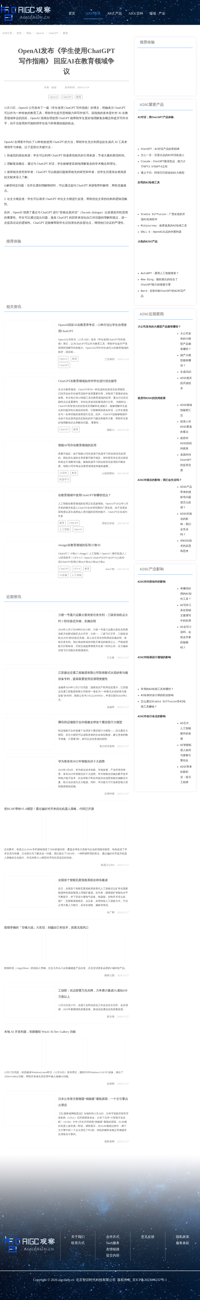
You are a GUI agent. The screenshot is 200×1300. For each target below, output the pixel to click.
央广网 (110, 912)
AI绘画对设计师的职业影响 (157, 695)
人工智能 (64, 529)
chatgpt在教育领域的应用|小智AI (79, 545)
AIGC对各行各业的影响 (152, 716)
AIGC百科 (136, 13)
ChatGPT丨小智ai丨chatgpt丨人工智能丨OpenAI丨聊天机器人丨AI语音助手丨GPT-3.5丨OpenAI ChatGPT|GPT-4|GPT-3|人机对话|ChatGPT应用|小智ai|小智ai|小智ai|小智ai (92, 557)
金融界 (110, 707)
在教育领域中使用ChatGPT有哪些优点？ (84, 495)
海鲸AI (110, 429)
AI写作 (63, 473)
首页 (72, 13)
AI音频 (63, 575)
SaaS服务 (112, 1243)
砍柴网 (110, 1083)
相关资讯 (13, 307)
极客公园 (109, 975)
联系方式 (78, 1243)
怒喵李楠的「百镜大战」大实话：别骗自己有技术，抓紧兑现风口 (46, 927)
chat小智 (109, 569)
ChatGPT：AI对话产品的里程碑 (160, 149)
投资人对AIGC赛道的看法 (186, 427)
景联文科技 (108, 523)
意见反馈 (147, 1236)
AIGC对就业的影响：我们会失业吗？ (160, 480)
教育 (65, 33)
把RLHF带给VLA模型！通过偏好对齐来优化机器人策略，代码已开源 (49, 808)
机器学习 (64, 479)
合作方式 (112, 1236)
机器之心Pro (107, 864)
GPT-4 (76, 568)
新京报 (110, 1016)
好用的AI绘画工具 (149, 182)
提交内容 (112, 1255)
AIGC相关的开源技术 (186, 383)
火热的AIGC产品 (148, 241)
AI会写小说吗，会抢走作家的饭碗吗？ (185, 637)
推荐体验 (13, 241)
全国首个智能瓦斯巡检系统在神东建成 (83, 880)
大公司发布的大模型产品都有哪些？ (159, 326)
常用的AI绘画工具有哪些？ (157, 689)
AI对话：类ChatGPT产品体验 (156, 117)
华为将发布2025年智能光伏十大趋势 (81, 761)
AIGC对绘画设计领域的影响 (154, 657)
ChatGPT (53, 33)
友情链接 (112, 1249)
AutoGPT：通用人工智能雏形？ (160, 273)
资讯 (28, 33)
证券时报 (109, 793)
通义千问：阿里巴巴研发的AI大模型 (162, 172)
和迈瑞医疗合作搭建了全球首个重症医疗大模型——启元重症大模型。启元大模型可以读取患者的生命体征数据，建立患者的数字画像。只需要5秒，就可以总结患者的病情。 (93, 734)
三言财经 (110, 359)
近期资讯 (13, 597)
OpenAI (40, 33)
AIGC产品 (114, 13)
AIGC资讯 (93, 13)
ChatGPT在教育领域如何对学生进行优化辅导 (87, 381)
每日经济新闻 (106, 746)
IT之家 (110, 657)
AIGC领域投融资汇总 (186, 410)
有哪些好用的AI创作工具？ (185, 594)
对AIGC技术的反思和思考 (186, 546)
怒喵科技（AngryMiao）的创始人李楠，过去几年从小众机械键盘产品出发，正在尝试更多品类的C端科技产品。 (65, 968)
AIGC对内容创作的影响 (152, 581)
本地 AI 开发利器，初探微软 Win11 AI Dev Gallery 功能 (40, 1031)
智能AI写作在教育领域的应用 (77, 445)
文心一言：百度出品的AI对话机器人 (162, 155)
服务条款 (182, 1243)
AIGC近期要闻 (152, 314)
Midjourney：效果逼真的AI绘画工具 (164, 225)
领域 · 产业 (157, 13)
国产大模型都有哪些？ (185, 360)
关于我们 (78, 1236)
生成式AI (185, 372)
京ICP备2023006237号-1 (149, 1280)
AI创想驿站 (108, 473)
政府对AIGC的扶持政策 (152, 398)
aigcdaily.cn (66, 1280)
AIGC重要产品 (152, 105)
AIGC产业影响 (152, 569)
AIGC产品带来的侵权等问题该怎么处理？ (186, 497)
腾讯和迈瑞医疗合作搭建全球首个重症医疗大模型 (90, 722)
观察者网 (109, 1141)
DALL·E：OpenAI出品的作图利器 (161, 231)
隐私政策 (182, 1236)
